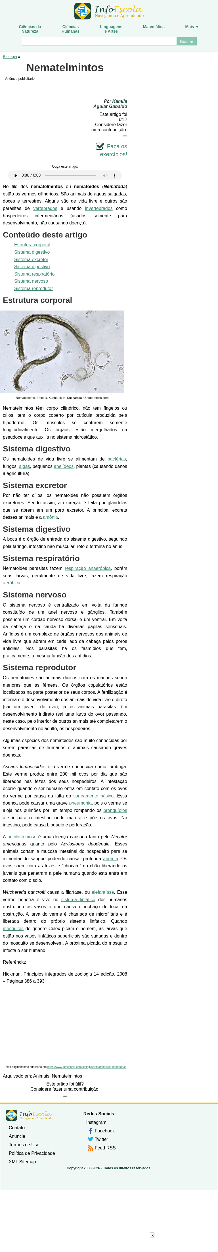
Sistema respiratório (34, 274)
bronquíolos (115, 810)
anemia (110, 858)
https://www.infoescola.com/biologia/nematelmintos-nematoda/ (86, 1066)
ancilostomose (21, 836)
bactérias (117, 459)
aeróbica (11, 582)
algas (24, 466)
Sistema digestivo (32, 252)
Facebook (105, 1130)
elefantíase (103, 892)
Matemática (154, 26)
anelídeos (64, 466)
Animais (41, 1076)
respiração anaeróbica (88, 568)
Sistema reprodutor (33, 288)
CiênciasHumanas (70, 29)
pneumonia (80, 803)
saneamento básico (93, 795)
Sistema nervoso (31, 281)
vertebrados (45, 208)
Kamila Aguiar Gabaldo (110, 104)
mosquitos (13, 928)
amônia (50, 517)
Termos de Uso (24, 1144)
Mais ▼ (192, 26)
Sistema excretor (31, 259)
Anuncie (17, 1136)
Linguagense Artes (111, 29)
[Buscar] (99, 41)
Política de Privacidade (32, 1153)
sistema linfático (78, 899)
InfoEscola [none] (29, 1115)
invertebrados (99, 208)
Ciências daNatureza (30, 29)
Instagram (96, 1122)
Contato (17, 1127)
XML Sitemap (22, 1161)
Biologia (10, 56)
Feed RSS (105, 1147)
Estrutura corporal (32, 244)
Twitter (101, 1139)
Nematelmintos (67, 1076)
